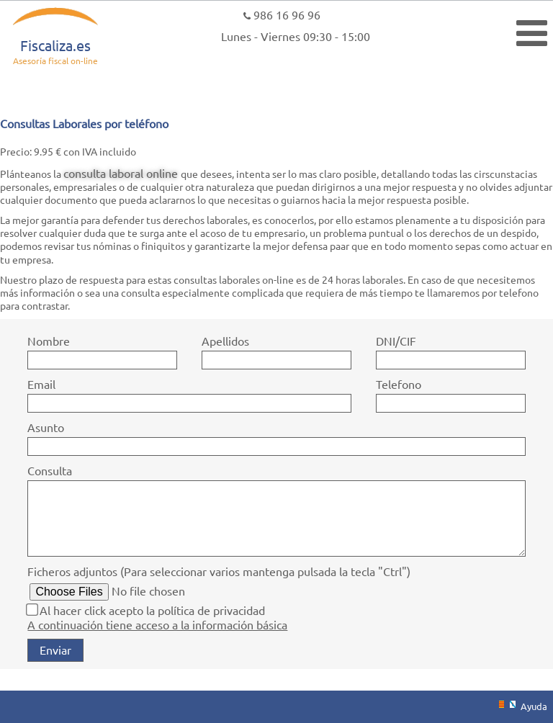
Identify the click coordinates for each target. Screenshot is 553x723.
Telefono (398, 384)
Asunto (45, 427)
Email (41, 384)
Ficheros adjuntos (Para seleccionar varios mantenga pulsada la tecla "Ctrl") (218, 571)
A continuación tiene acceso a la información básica (157, 624)
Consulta (49, 470)
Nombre (48, 340)
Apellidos (225, 340)
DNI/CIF (396, 340)
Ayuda (534, 706)
